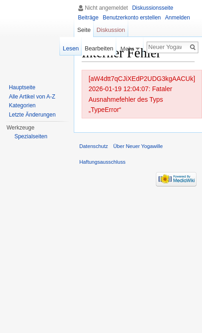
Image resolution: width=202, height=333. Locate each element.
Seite (83, 29)
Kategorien (22, 105)
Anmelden (177, 17)
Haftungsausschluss (102, 162)
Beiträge (88, 17)
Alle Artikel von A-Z (32, 96)
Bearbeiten (99, 48)
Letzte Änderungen (32, 114)
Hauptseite (22, 87)
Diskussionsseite (152, 8)
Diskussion (110, 29)
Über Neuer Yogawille (138, 146)
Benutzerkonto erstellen (132, 17)
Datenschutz (93, 146)
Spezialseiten (30, 136)
